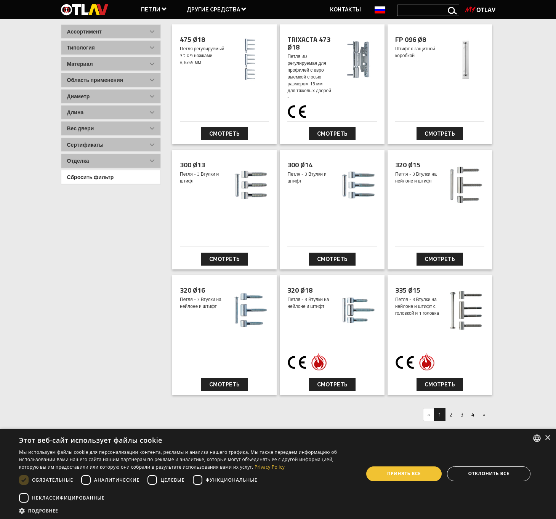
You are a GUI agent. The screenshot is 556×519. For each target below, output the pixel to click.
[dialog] (278, 474)
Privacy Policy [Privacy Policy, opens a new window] (270, 467)
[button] (111, 31)
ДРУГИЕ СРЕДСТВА (217, 9)
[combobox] (537, 438)
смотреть (224, 134)
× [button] (547, 438)
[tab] (111, 31)
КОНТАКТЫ (345, 9)
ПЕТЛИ (154, 9)
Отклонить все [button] (488, 473)
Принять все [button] (404, 473)
